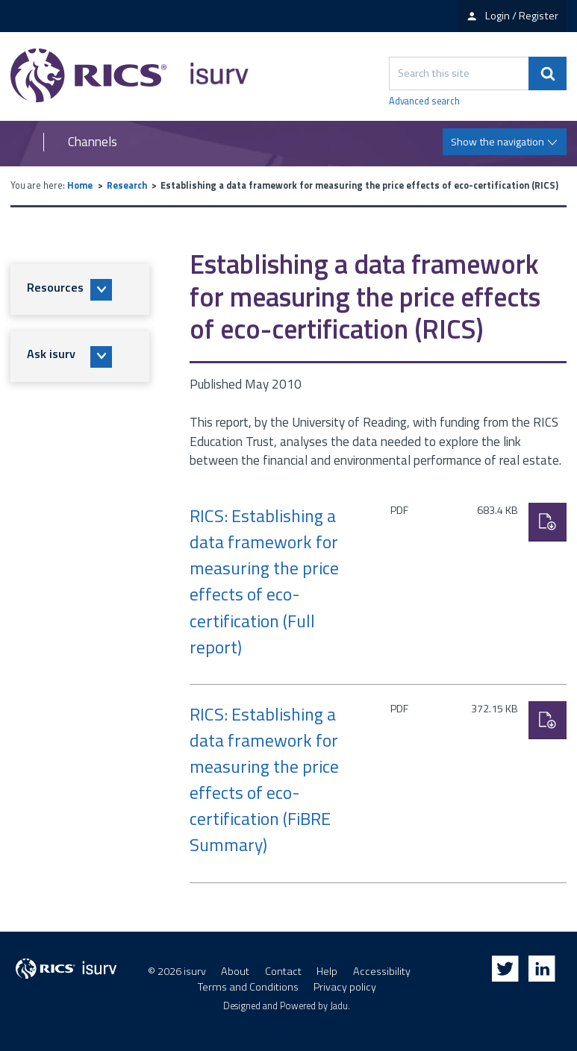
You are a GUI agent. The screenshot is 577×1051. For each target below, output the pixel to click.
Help (326, 971)
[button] (79, 289)
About (235, 971)
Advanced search (424, 101)
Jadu (339, 1006)
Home (80, 185)
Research (127, 185)
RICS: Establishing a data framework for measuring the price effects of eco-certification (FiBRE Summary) (264, 780)
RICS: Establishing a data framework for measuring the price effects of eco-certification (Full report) (264, 581)
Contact (283, 971)
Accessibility (382, 971)
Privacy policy (345, 987)
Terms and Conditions (248, 987)
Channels (92, 142)
